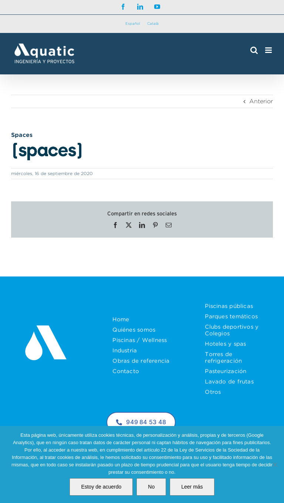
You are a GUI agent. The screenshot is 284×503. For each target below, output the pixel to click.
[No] (274, 464)
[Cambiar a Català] (152, 24)
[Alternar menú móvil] (269, 50)
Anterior (261, 101)
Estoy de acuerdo (101, 487)
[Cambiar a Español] (132, 24)
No (151, 487)
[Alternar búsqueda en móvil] (254, 50)
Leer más (192, 487)
